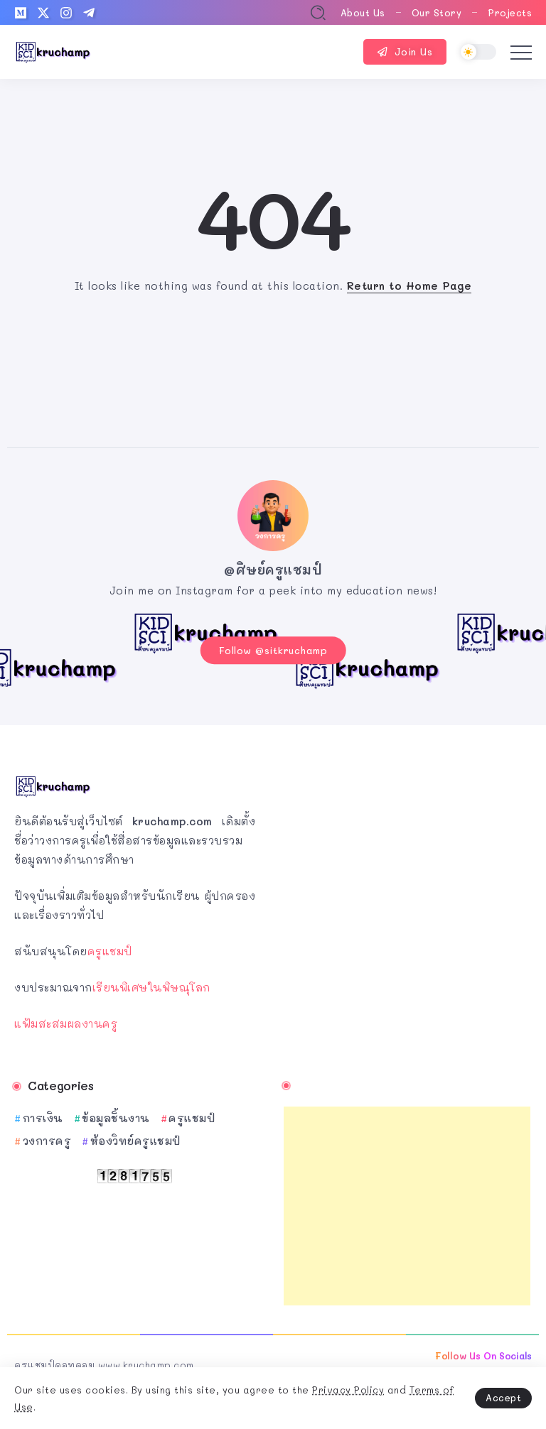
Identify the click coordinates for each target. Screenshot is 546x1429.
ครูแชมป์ (109, 948)
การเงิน (43, 1116)
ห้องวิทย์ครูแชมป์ (135, 1138)
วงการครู (47, 1138)
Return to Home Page (409, 285)
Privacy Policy (348, 1390)
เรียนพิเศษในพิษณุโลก (151, 984)
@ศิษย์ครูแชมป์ (273, 569)
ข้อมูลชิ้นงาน (116, 1116)
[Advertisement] (407, 1203)
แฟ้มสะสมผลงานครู (65, 1021)
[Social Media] (20, 12)
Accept (503, 1397)
